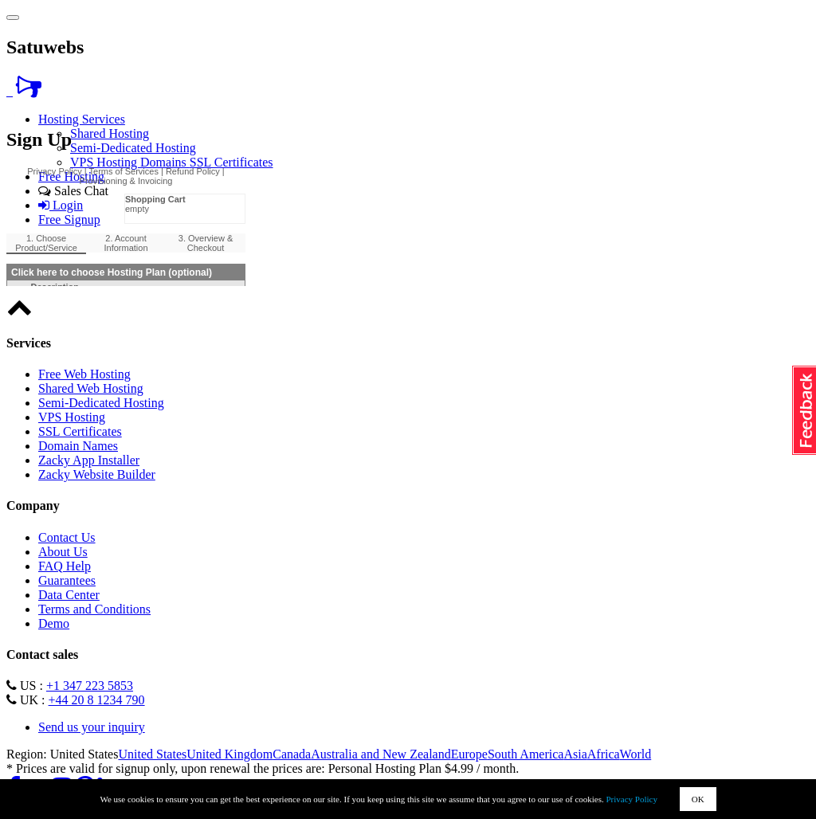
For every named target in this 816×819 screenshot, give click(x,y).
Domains (165, 162)
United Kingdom (229, 754)
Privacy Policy (631, 799)
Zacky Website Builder (96, 474)
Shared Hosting (109, 133)
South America (526, 754)
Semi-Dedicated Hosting (133, 148)
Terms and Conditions (94, 609)
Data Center (69, 595)
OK (698, 799)
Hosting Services (81, 119)
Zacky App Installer (88, 460)
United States (152, 754)
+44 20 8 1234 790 (97, 700)
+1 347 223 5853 (89, 685)
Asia (574, 754)
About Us (63, 551)
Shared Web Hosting (90, 388)
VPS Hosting (105, 162)
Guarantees (67, 580)
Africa (603, 754)
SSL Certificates (231, 162)
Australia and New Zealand (380, 754)
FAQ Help (64, 566)
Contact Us (67, 537)
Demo (53, 623)
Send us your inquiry (91, 727)
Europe (469, 754)
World (636, 754)
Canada (292, 754)
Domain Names (78, 446)
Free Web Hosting (84, 374)
